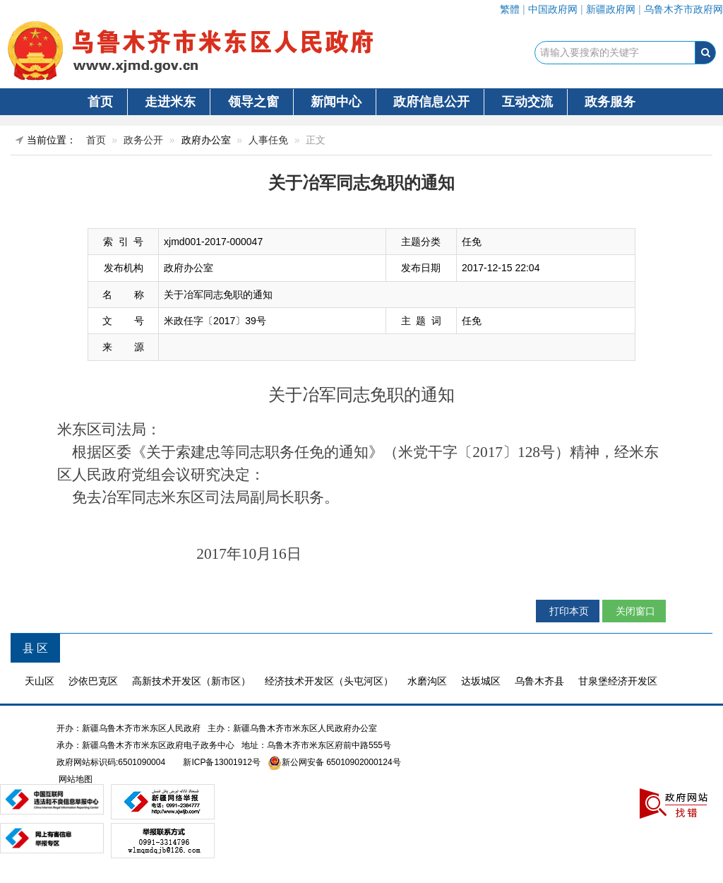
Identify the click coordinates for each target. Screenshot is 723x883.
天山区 (39, 681)
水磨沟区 (427, 681)
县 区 (35, 648)
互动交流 (527, 102)
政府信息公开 (431, 102)
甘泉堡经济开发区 (617, 681)
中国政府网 (553, 9)
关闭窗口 (634, 611)
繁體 (510, 9)
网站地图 (74, 779)
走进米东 (170, 102)
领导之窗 (253, 102)
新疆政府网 (610, 9)
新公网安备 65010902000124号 (341, 762)
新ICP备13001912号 (221, 762)
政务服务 (610, 102)
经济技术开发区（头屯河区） (329, 681)
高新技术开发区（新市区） (191, 681)
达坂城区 (481, 681)
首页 (100, 102)
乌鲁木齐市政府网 (683, 9)
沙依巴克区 (93, 681)
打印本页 (567, 611)
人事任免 (268, 140)
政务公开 (143, 140)
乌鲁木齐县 (539, 681)
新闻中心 (336, 102)
